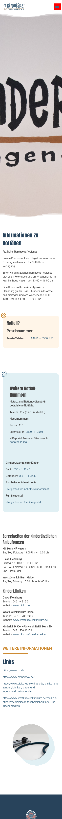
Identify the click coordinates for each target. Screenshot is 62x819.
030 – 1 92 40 (22, 469)
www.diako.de (21, 605)
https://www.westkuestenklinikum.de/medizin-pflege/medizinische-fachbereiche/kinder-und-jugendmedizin (30, 702)
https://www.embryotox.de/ (19, 677)
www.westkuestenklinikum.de (30, 620)
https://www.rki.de (13, 670)
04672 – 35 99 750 (42, 338)
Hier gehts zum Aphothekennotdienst (27, 489)
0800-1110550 (34, 431)
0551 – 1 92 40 (27, 475)
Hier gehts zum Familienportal (23, 502)
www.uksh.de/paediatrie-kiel (29, 634)
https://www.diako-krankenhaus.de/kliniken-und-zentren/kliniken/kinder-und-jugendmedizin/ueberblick (31, 687)
